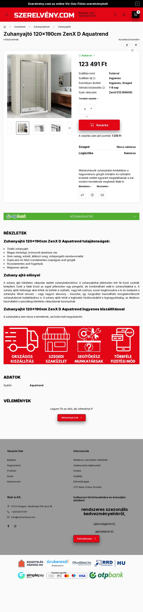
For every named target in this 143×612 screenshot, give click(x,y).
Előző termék (12, 39)
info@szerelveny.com (23, 517)
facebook (8, 526)
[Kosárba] (99, 125)
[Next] (69, 128)
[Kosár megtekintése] (135, 14)
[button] (39, 86)
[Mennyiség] (85, 109)
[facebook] (127, 45)
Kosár (10, 476)
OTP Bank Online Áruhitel (87, 487)
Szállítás (77, 476)
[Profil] (124, 14)
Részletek (102, 186)
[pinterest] (135, 45)
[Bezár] (137, 4)
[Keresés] (115, 14)
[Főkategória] (5, 26)
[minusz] (91, 111)
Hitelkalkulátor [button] (81, 216)
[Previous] (9, 128)
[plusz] (91, 106)
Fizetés (77, 470)
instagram (15, 526)
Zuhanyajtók (64, 26)
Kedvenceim (14, 481)
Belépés (11, 459)
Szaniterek (20, 26)
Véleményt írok (69, 417)
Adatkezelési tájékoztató (87, 465)
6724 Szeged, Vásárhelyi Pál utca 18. (31, 506)
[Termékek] (7, 14)
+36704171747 (87, 15)
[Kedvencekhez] (132, 50)
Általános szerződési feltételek (90, 459)
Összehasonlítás (82, 195)
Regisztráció (14, 465)
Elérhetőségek (81, 481)
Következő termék (128, 39)
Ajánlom (102, 195)
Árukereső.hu (57, 566)
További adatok (87, 98)
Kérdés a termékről (92, 195)
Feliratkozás (84, 538)
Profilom (11, 470)
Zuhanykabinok (42, 26)
